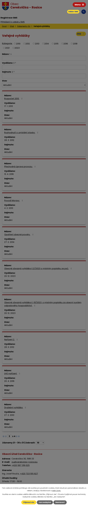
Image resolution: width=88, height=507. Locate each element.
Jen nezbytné (45, 502)
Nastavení (60, 502)
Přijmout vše (28, 502)
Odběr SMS (73, 11)
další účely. (56, 490)
